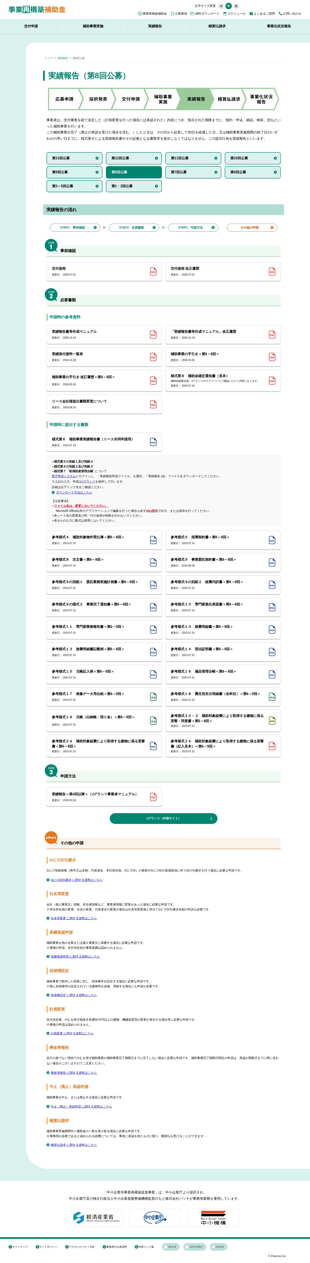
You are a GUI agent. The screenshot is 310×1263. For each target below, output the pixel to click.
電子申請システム (64, 476)
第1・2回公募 (122, 186)
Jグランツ (88, 481)
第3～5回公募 (62, 186)
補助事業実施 (93, 26)
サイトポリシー (51, 1247)
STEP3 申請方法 (190, 227)
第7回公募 (179, 172)
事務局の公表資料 (123, 1247)
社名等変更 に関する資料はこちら (77, 918)
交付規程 (99, 272)
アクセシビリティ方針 (86, 1247)
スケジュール (237, 13)
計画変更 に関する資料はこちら (75, 1033)
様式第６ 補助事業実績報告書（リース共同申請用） (99, 442)
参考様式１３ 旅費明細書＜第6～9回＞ (218, 630)
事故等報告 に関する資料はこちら (77, 1073)
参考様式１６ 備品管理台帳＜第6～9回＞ (218, 674)
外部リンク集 (153, 1247)
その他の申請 (249, 227)
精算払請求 (217, 26)
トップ (49, 58)
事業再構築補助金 (155, 13)
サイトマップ (22, 1247)
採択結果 (237, 1247)
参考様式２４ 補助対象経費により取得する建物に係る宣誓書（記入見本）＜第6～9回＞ (218, 746)
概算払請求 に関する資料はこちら (77, 1145)
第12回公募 (120, 158)
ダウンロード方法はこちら (74, 492)
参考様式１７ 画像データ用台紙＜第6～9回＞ (99, 697)
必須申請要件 (208, 1247)
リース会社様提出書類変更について (99, 404)
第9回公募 (60, 172)
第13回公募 (61, 158)
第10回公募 (239, 158)
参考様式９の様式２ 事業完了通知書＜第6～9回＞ (99, 607)
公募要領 (181, 13)
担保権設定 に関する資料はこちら (77, 995)
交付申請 (31, 26)
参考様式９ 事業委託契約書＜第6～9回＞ (218, 563)
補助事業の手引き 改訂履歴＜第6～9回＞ (99, 380)
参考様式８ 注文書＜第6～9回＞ (99, 563)
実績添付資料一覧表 (99, 357)
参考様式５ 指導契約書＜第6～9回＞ (218, 540)
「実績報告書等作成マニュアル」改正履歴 (218, 335)
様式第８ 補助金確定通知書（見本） (218, 381)
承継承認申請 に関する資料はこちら (79, 957)
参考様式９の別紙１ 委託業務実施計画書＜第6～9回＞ (99, 585)
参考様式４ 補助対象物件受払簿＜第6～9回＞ (99, 540)
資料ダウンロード (207, 13)
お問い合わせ (292, 13)
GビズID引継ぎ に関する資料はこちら (80, 880)
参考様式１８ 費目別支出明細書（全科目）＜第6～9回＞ (218, 697)
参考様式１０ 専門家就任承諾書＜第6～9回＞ (218, 607)
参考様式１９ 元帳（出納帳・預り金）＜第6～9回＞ (99, 721)
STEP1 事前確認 (72, 227)
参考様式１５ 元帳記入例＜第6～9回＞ (99, 674)
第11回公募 (180, 158)
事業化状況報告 (279, 26)
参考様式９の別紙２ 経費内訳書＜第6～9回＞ (218, 585)
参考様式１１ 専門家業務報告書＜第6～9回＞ (99, 630)
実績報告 (155, 26)
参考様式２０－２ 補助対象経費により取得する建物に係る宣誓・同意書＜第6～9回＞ (218, 721)
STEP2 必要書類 (131, 227)
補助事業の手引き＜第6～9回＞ (218, 357)
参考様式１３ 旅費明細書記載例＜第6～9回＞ (99, 652)
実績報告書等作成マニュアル (99, 335)
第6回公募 (238, 172)
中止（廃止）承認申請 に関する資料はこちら (86, 1107)
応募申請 (180, 1247)
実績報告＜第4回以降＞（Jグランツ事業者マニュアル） (99, 797)
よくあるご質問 (264, 13)
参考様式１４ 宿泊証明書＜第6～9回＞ (218, 652)
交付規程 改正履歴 (218, 272)
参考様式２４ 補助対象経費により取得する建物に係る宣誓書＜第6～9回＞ (99, 746)
